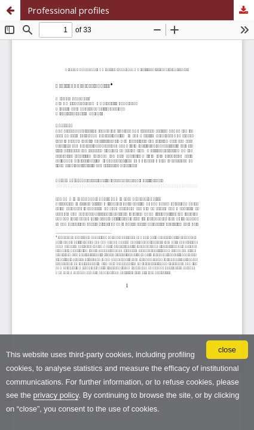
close (227, 349)
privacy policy (56, 395)
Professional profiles (68, 10)
